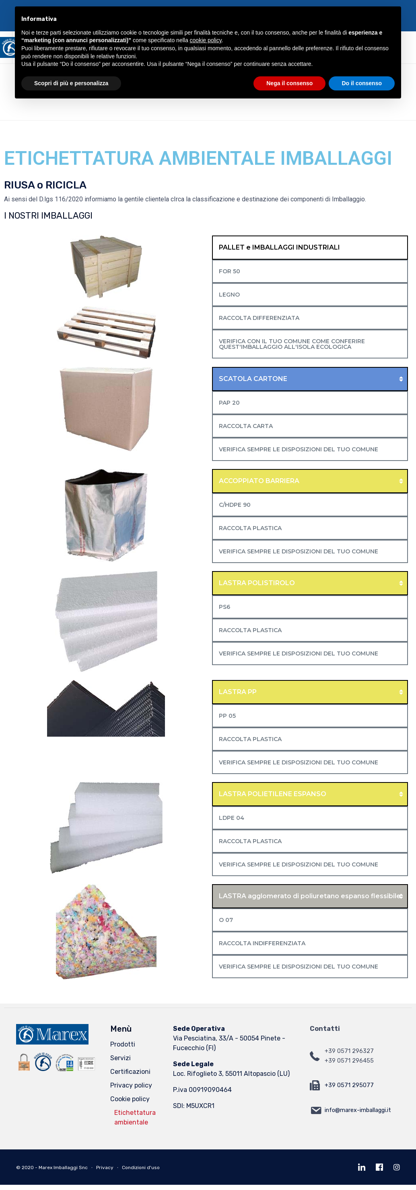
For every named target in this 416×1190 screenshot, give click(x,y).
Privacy (104, 1167)
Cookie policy (130, 1099)
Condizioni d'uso (141, 1167)
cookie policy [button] (206, 40)
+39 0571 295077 (349, 1085)
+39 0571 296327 (349, 1051)
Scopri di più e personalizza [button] (71, 83)
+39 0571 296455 (349, 1060)
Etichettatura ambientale (135, 1117)
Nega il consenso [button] (289, 83)
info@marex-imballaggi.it (358, 1110)
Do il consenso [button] (362, 83)
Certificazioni (130, 1071)
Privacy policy (131, 1085)
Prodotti (122, 1044)
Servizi (120, 1058)
